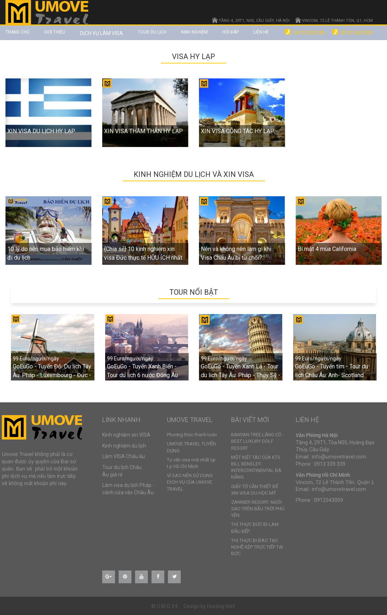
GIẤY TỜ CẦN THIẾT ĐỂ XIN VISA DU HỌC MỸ (254, 490)
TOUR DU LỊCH (152, 32)
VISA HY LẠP (193, 56)
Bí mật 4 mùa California (327, 248)
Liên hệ (261, 32)
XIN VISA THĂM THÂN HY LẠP (143, 131)
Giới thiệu (54, 32)
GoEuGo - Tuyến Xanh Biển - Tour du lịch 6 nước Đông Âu (142, 371)
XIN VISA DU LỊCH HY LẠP (41, 131)
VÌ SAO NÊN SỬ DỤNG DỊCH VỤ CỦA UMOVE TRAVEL (190, 482)
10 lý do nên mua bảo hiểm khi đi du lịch (45, 253)
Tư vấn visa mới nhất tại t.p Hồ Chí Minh (191, 463)
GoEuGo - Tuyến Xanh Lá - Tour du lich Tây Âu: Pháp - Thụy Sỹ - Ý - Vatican (240, 375)
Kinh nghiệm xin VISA (126, 435)
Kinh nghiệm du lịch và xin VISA (194, 174)
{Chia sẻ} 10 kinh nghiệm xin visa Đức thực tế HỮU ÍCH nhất (143, 253)
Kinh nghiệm (194, 32)
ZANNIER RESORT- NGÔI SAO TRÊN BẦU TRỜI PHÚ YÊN (257, 508)
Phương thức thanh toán (192, 434)
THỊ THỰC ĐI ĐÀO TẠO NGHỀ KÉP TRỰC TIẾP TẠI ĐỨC (257, 547)
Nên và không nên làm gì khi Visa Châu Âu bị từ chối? (236, 253)
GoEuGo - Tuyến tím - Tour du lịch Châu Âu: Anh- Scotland (331, 371)
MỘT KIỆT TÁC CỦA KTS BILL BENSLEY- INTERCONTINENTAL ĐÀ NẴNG (256, 467)
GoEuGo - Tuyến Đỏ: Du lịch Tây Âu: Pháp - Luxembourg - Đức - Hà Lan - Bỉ (52, 375)
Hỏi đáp (230, 32)
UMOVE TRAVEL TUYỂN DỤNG (191, 447)
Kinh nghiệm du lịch (124, 446)
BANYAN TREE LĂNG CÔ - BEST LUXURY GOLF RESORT (257, 441)
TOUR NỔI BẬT (193, 292)
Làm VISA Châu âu (123, 456)
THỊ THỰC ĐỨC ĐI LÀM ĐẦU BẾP (255, 528)
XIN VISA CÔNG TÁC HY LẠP (237, 131)
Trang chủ (17, 32)
